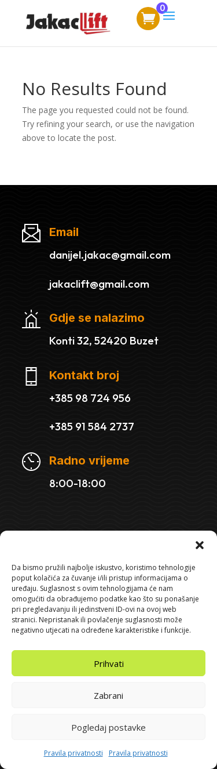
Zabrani (108, 695)
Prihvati (109, 663)
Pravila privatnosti (73, 753)
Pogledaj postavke (108, 727)
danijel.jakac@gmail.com (110, 255)
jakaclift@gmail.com (99, 284)
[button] (199, 545)
